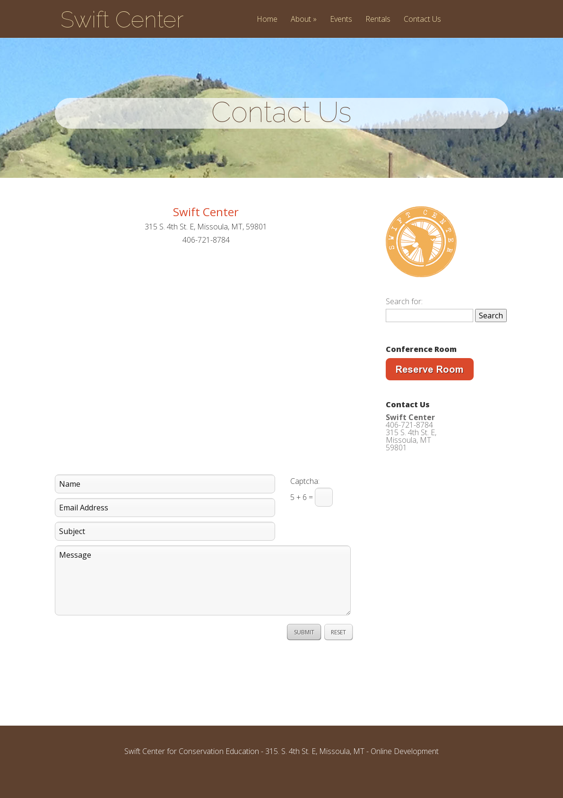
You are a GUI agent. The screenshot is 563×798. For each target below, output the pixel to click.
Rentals (377, 19)
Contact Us (422, 19)
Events (341, 19)
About (304, 19)
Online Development (405, 768)
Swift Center (122, 19)
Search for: (404, 318)
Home (267, 19)
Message (203, 597)
